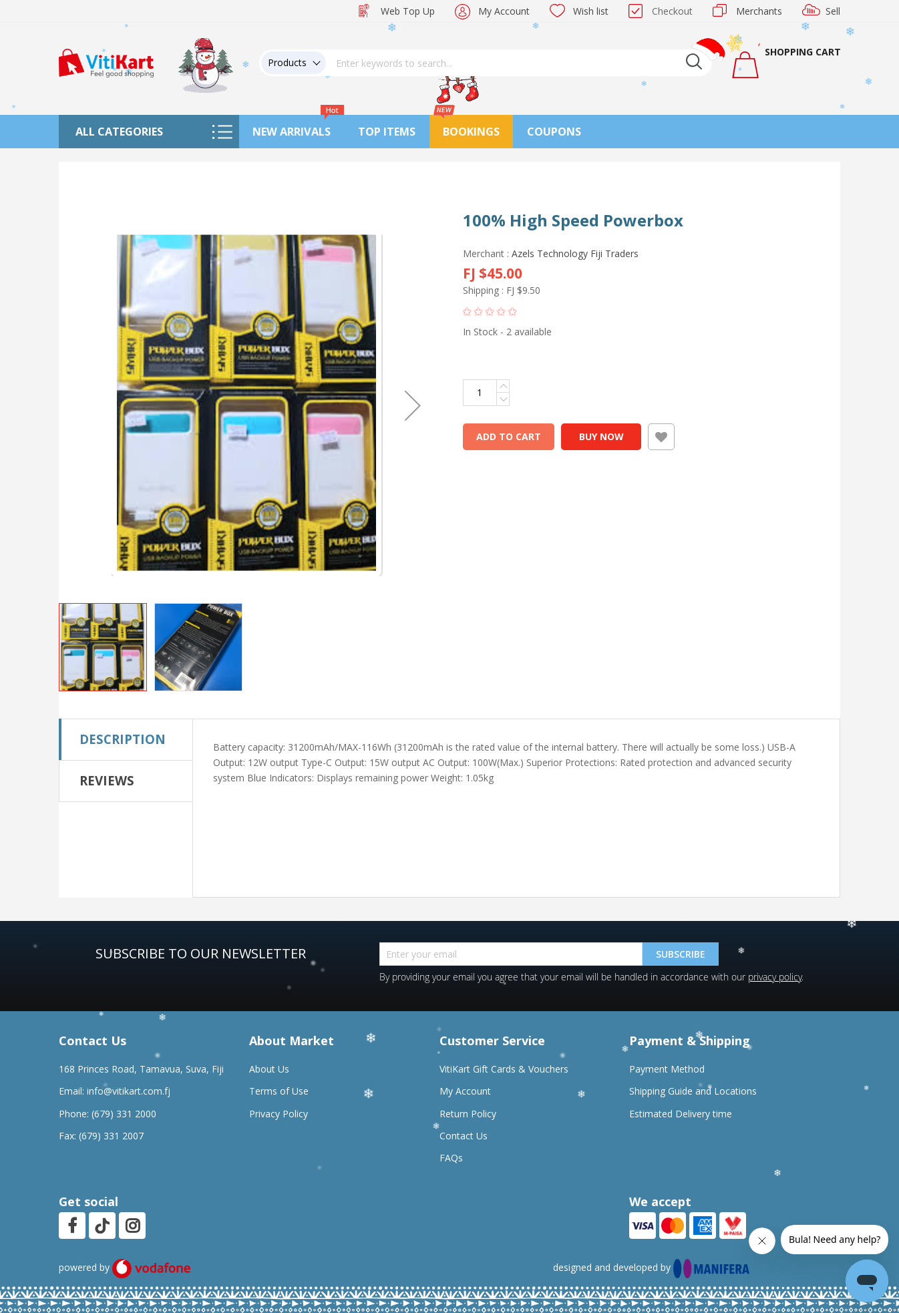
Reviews (106, 780)
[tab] (126, 739)
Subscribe (680, 954)
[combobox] (519, 62)
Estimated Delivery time (680, 1113)
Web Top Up (408, 11)
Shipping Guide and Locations (693, 1091)
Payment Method (667, 1069)
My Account (504, 11)
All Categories (119, 131)
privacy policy (774, 976)
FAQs (451, 1157)
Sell (833, 11)
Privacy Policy (278, 1113)
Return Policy (467, 1113)
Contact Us (463, 1135)
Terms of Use (279, 1091)
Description (122, 739)
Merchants (759, 11)
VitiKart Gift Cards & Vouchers (503, 1069)
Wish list (590, 11)
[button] (412, 405)
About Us (269, 1069)
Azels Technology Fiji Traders (575, 253)
